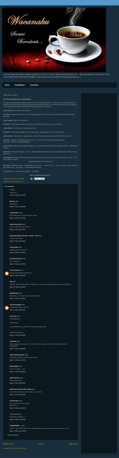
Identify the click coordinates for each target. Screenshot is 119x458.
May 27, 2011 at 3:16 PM (17, 252)
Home (7, 85)
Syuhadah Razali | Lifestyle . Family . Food (24, 235)
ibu (13, 181)
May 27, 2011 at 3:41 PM (17, 310)
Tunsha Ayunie (15, 270)
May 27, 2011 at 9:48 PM (17, 419)
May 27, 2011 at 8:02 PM (17, 408)
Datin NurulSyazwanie (17, 355)
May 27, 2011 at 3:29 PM (17, 264)
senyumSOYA (14, 213)
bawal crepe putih (16, 224)
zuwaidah (13, 341)
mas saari (13, 316)
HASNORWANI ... (15, 425)
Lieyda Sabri (14, 247)
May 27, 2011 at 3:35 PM (17, 275)
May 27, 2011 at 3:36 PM (17, 287)
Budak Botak (14, 366)
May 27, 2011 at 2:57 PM (17, 195)
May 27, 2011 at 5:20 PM (17, 371)
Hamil (10, 181)
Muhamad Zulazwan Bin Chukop (20, 389)
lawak (17, 181)
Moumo (12, 201)
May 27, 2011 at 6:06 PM (17, 383)
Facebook (34, 85)
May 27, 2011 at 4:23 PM (17, 335)
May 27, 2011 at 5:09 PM (17, 348)
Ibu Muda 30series (16, 258)
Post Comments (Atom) (19, 448)
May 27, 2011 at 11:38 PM (18, 431)
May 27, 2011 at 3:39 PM (17, 298)
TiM (11, 281)
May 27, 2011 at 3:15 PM (17, 229)
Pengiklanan (20, 85)
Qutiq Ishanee (14, 378)
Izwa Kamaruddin (15, 304)
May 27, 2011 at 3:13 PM (17, 218)
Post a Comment (13, 435)
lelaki (21, 181)
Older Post (73, 444)
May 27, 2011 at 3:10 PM (17, 206)
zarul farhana (14, 401)
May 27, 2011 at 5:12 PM (17, 360)
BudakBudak (14, 293)
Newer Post (8, 444)
